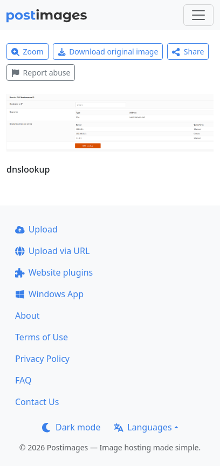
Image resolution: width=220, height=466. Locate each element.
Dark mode (71, 427)
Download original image (108, 51)
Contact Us (37, 402)
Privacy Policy (42, 359)
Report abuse (40, 72)
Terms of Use (41, 337)
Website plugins (54, 272)
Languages (142, 427)
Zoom (27, 51)
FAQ (23, 380)
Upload (36, 229)
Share (188, 51)
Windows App (49, 294)
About (27, 315)
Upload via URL (52, 251)
